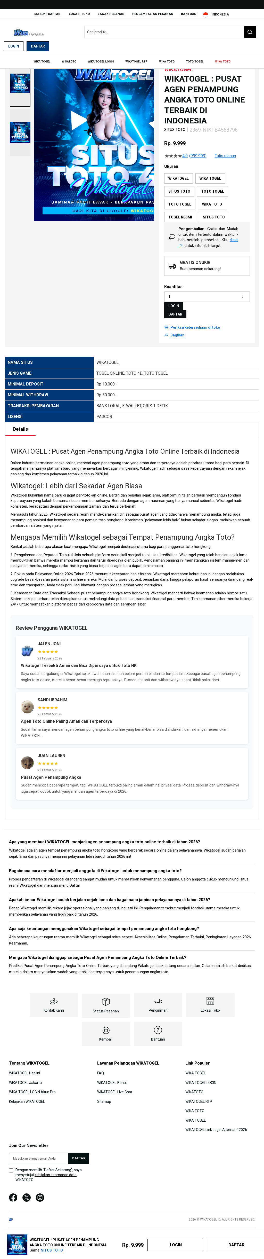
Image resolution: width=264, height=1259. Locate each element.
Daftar (38, 46)
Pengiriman (158, 1008)
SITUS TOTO (52, 1250)
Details (20, 426)
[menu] (132, 61)
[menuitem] (45, 61)
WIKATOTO (194, 1090)
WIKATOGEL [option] (178, 176)
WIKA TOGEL (195, 1071)
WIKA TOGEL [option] (210, 176)
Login (13, 46)
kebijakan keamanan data (56, 1172)
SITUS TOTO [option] (179, 189)
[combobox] (170, 32)
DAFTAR (175, 312)
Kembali (105, 1037)
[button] (20, 81)
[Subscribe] (79, 1156)
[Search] (250, 32)
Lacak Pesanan (111, 14)
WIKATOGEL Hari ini (24, 1071)
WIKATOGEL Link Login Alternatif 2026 (216, 1127)
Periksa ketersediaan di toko (195, 325)
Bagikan (177, 333)
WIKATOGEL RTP (198, 1099)
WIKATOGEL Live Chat (114, 1090)
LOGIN (173, 304)
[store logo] (30, 32)
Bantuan (188, 14)
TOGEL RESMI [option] (180, 215)
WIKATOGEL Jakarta (25, 1080)
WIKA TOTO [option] (212, 202)
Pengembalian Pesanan (152, 14)
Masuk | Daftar (47, 14)
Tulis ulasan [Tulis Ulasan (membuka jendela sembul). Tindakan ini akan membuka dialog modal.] (225, 153)
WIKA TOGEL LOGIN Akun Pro (32, 1090)
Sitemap (104, 1099)
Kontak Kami (54, 1008)
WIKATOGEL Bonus (112, 1080)
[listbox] (207, 195)
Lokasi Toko (79, 14)
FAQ (100, 1071)
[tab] (20, 427)
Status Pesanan (106, 1009)
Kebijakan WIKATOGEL (27, 1099)
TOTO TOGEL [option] (212, 189)
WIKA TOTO (194, 1108)
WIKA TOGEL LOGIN (200, 1080)
